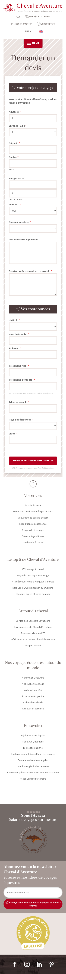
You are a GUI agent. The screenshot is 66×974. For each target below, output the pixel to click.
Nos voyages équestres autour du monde (33, 665)
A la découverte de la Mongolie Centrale (33, 582)
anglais (41, 31)
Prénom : (14, 348)
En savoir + (33, 725)
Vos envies (33, 495)
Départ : (13, 143)
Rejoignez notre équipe (33, 735)
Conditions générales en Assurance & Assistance (33, 772)
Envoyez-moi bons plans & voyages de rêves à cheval (33, 904)
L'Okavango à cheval (33, 569)
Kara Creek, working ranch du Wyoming (33, 588)
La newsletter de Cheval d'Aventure (33, 627)
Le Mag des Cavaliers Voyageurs (33, 621)
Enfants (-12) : (17, 126)
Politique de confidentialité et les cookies (33, 754)
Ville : (12, 434)
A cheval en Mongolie (33, 684)
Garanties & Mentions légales (33, 760)
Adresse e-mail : (18, 402)
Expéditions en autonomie (33, 524)
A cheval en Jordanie (33, 708)
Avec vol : (14, 204)
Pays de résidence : (20, 420)
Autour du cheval (33, 611)
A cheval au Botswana (33, 678)
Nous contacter (21, 24)
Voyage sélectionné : (21, 99)
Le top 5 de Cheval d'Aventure (33, 559)
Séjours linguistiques (33, 536)
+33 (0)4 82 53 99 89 (37, 16)
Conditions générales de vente (33, 766)
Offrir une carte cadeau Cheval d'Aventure (33, 639)
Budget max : (16, 178)
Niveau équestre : (19, 222)
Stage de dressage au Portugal (33, 575)
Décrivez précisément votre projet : (29, 271)
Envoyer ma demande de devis (31, 460)
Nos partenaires (33, 645)
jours (11, 169)
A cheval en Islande (33, 702)
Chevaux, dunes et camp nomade (33, 594)
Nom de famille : (18, 334)
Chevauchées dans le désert (33, 518)
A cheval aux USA (33, 690)
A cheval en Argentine (33, 696)
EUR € (28, 31)
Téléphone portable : (21, 380)
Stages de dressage (33, 530)
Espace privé (46, 24)
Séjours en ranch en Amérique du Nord (33, 511)
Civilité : (13, 320)
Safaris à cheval (33, 505)
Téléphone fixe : (18, 366)
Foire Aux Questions (33, 742)
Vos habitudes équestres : (24, 239)
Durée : (13, 157)
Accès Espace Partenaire (33, 779)
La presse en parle (33, 748)
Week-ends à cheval (33, 542)
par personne (16, 199)
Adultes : (14, 112)
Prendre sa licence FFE (33, 633)
